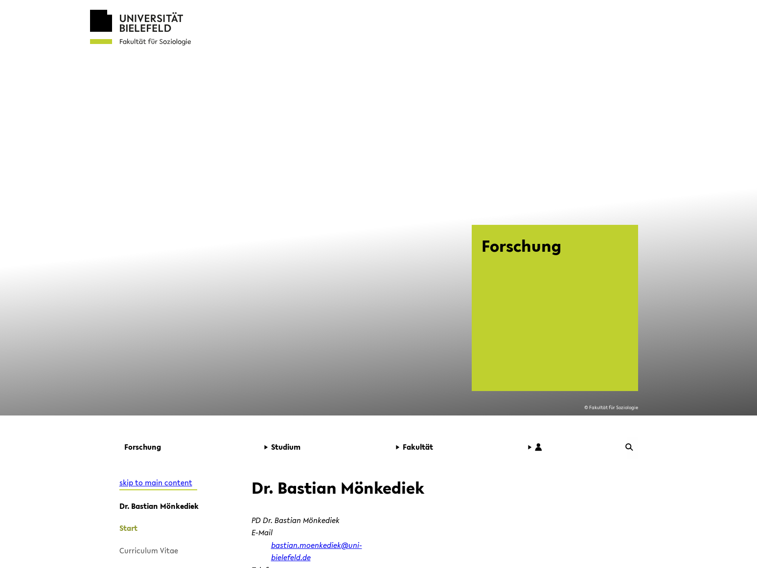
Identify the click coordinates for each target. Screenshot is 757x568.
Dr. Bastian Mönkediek (159, 506)
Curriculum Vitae (148, 550)
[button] (187, 447)
